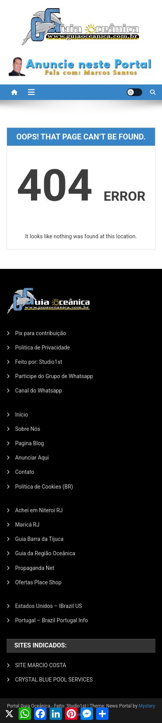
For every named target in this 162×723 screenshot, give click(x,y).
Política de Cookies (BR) (44, 487)
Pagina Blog (29, 443)
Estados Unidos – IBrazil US (48, 606)
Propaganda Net (34, 568)
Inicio (21, 414)
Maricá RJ (27, 525)
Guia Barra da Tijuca (39, 539)
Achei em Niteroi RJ (39, 510)
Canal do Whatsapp (38, 390)
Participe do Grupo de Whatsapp (54, 376)
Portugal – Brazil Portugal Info (51, 620)
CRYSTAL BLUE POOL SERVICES (54, 680)
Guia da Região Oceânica (45, 553)
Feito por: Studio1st (38, 362)
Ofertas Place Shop (38, 582)
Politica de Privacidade (42, 347)
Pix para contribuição (40, 333)
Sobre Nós (27, 429)
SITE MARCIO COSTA (40, 665)
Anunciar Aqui (32, 457)
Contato (24, 472)
